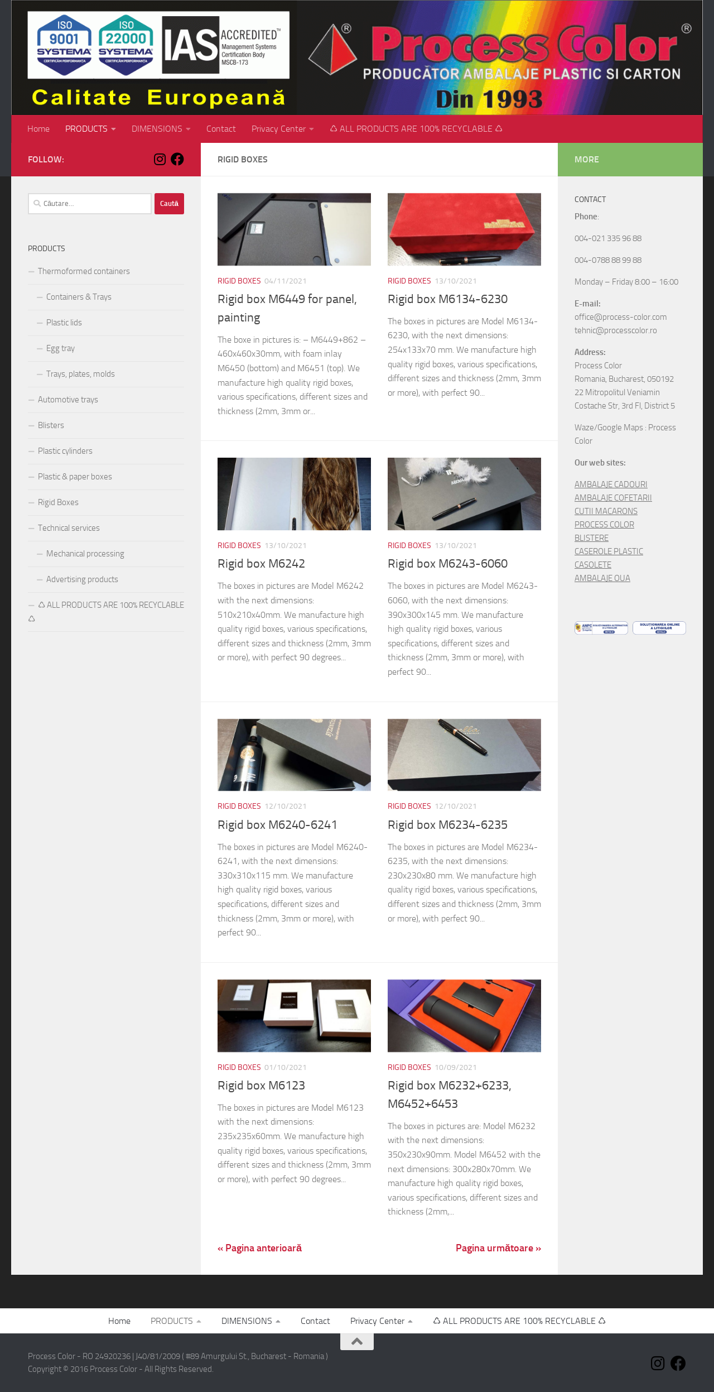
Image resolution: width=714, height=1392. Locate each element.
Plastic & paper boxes (75, 477)
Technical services (69, 528)
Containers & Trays (79, 297)
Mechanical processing (85, 554)
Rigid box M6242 (261, 563)
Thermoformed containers (84, 271)
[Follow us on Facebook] (177, 159)
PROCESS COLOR (604, 525)
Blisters (51, 425)
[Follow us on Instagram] (159, 159)
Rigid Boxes (239, 281)
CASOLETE (593, 565)
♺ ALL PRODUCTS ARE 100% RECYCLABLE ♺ (416, 128)
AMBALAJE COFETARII (613, 498)
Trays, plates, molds (80, 374)
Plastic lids (64, 323)
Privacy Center (279, 128)
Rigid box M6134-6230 (448, 299)
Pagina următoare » (498, 1248)
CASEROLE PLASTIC (609, 551)
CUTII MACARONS (606, 511)
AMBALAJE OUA (602, 578)
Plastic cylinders (65, 451)
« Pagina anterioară (260, 1248)
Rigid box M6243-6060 (448, 563)
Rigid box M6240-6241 (277, 825)
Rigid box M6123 (261, 1085)
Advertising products (82, 579)
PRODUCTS (86, 128)
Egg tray (60, 348)
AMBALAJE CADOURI (611, 484)
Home (38, 128)
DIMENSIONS (157, 128)
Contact (221, 128)
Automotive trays (68, 400)
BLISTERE (592, 538)
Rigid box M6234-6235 (448, 825)
